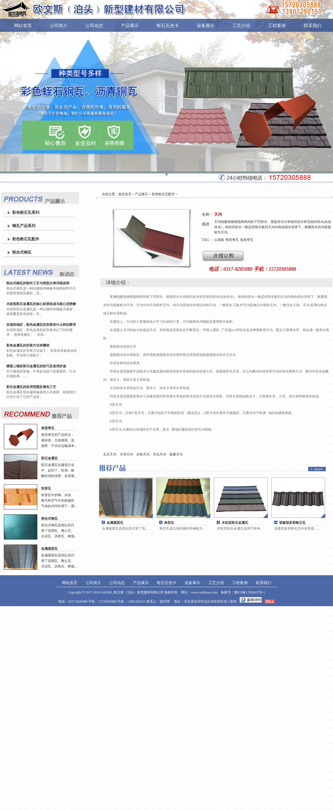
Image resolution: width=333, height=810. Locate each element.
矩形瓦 (46, 488)
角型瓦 (169, 523)
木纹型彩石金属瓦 (235, 523)
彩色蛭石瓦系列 (25, 212)
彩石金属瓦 (49, 458)
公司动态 (94, 25)
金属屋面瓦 (49, 549)
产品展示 (130, 25)
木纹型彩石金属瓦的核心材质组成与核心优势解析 (41, 304)
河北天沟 (159, 454)
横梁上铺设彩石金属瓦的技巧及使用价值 (36, 366)
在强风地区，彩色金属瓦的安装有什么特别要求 (41, 325)
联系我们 (312, 25)
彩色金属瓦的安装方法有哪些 (27, 345)
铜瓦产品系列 (23, 226)
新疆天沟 (176, 454)
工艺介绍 (241, 25)
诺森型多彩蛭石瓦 (292, 523)
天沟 (113, 297)
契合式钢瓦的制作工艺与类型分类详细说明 (37, 283)
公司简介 (58, 25)
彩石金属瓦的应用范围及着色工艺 (31, 387)
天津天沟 (126, 454)
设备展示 (205, 25)
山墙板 (219, 240)
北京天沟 (109, 454)
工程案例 (277, 25)
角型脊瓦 (47, 428)
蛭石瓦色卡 (168, 25)
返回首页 (125, 194)
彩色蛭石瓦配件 (25, 239)
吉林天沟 (143, 454)
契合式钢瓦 (22, 252)
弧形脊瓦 (246, 240)
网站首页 (23, 25)
